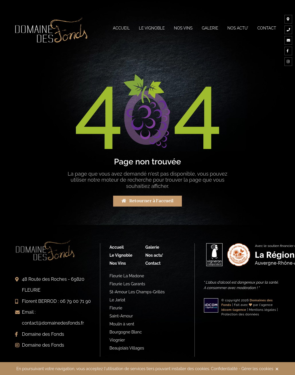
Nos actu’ (237, 28)
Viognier (117, 340)
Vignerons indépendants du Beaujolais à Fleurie (51, 30)
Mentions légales (262, 310)
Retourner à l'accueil (147, 200)
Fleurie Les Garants (127, 284)
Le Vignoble (120, 255)
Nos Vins (183, 28)
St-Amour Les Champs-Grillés (137, 292)
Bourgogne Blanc (125, 332)
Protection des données (240, 314)
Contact (266, 28)
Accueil (121, 28)
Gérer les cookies (257, 368)
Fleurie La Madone (126, 276)
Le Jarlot (117, 300)
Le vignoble (152, 28)
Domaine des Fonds (43, 334)
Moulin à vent (121, 324)
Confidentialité (224, 368)
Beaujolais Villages (126, 348)
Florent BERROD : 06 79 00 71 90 (56, 301)
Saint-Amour (121, 316)
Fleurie (115, 308)
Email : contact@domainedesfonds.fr (53, 317)
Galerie (210, 28)
